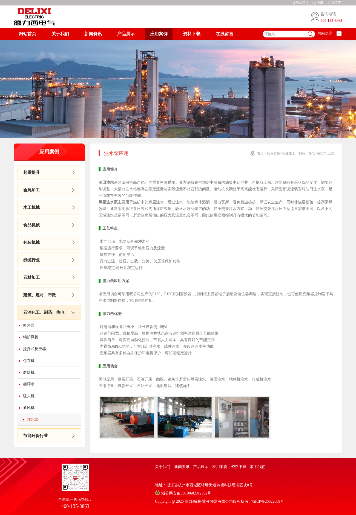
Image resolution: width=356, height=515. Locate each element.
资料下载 (191, 33)
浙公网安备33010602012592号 (186, 493)
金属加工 (31, 190)
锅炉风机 (30, 337)
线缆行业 (31, 260)
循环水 (29, 384)
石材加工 (31, 277)
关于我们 (60, 33)
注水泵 (33, 419)
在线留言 (334, 3)
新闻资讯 (93, 33)
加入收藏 (316, 3)
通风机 (29, 408)
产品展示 (126, 33)
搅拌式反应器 (34, 349)
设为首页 (299, 3)
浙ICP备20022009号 (267, 501)
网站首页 (27, 33)
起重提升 (31, 172)
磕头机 (29, 396)
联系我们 (258, 467)
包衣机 (29, 361)
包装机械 (31, 242)
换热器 (29, 325)
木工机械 (31, 207)
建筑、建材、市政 (39, 295)
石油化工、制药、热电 (43, 312)
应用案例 (159, 33)
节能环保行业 (35, 436)
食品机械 (31, 225)
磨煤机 (29, 372)
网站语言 (325, 33)
